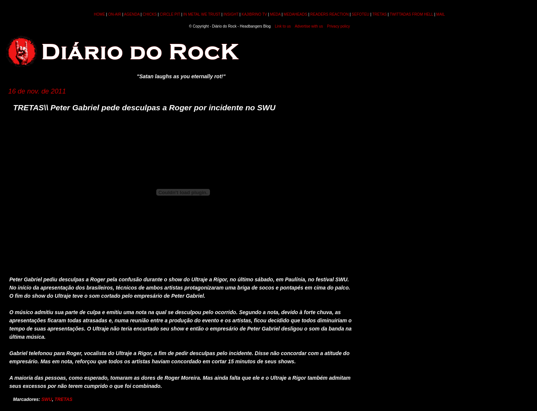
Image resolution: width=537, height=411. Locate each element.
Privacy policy (338, 26)
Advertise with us (309, 26)
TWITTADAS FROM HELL (411, 14)
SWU (46, 399)
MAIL (440, 14)
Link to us (283, 26)
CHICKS (149, 14)
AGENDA (132, 14)
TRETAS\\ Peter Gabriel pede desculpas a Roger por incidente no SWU (144, 107)
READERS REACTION (329, 14)
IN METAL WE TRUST (201, 14)
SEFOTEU (360, 14)
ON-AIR (114, 14)
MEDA (275, 14)
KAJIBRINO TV (254, 14)
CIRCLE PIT (170, 14)
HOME (99, 14)
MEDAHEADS (295, 14)
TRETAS (379, 14)
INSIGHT (230, 14)
